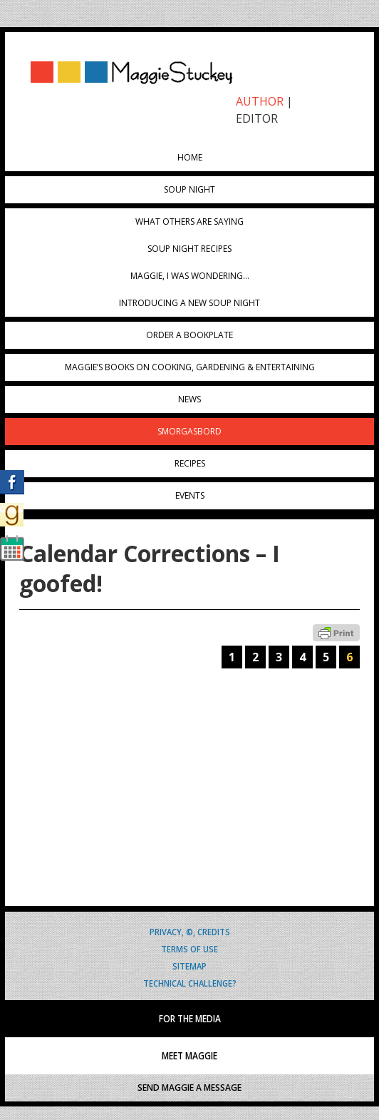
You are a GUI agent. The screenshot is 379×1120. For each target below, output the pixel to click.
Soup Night (189, 189)
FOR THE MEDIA (190, 1019)
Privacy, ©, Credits (190, 931)
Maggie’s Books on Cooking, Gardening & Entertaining (190, 367)
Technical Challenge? (190, 983)
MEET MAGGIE (189, 1056)
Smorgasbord (189, 431)
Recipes (190, 463)
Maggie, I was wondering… (189, 276)
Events (189, 495)
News (189, 399)
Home (189, 157)
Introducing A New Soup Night (189, 303)
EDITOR (257, 118)
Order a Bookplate (189, 335)
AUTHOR (260, 101)
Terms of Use (189, 948)
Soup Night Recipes (189, 249)
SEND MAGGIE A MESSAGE (189, 1087)
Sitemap (189, 965)
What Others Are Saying (189, 221)
